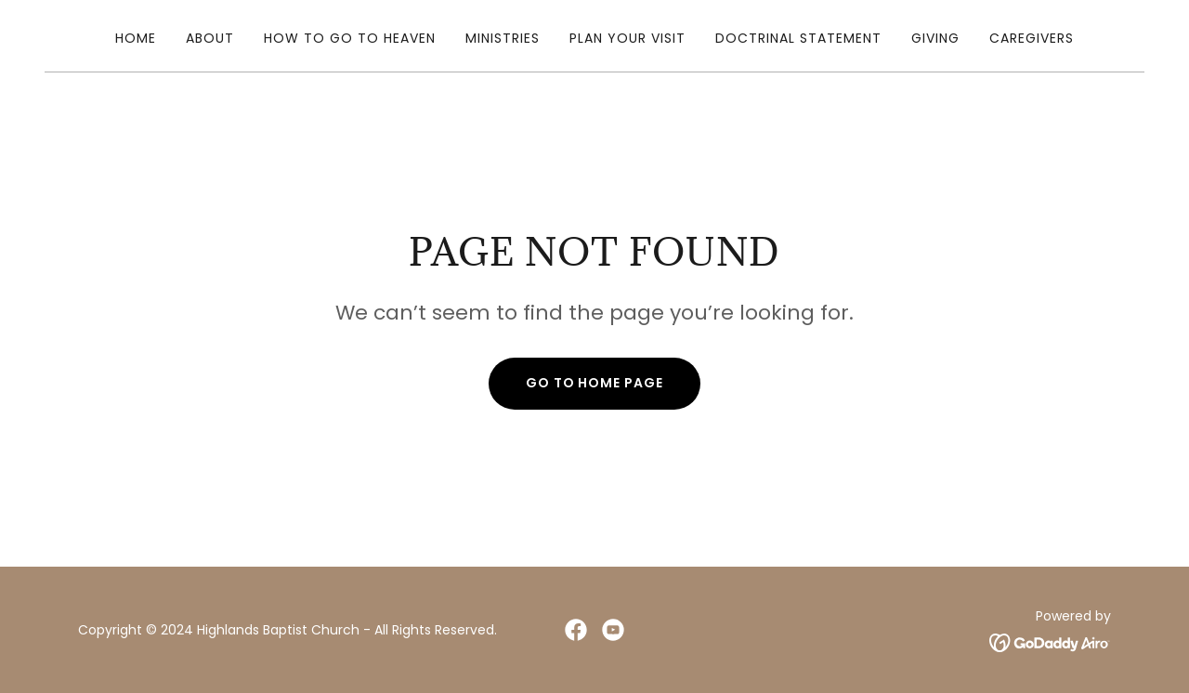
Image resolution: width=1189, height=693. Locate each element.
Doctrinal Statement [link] (798, 38)
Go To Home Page (595, 382)
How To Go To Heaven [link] (350, 38)
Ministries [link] (502, 38)
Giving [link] (935, 38)
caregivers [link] (1031, 38)
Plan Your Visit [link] (627, 38)
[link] (575, 629)
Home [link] (135, 38)
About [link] (210, 38)
